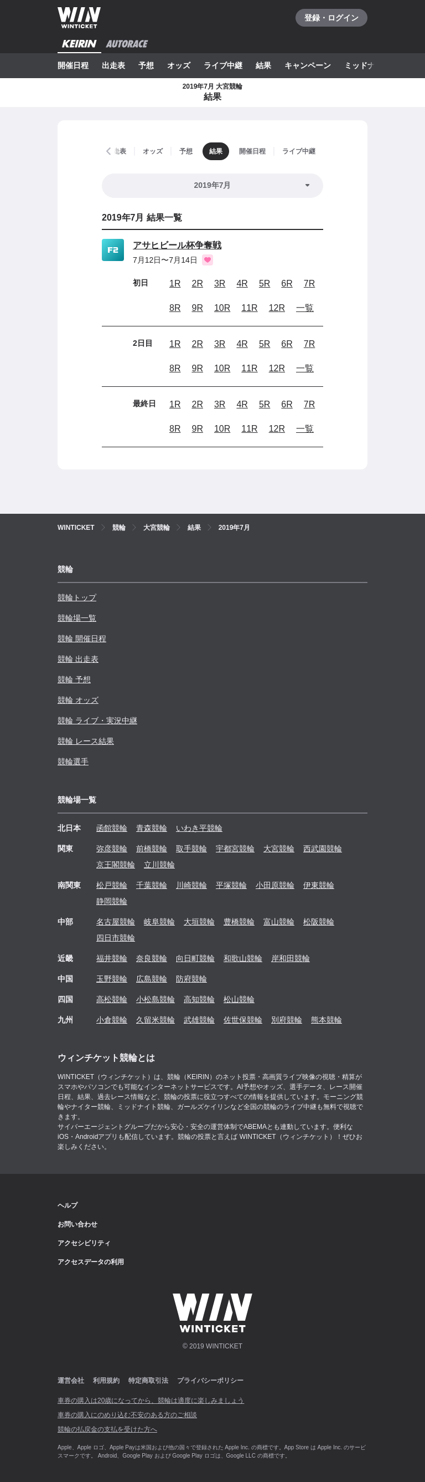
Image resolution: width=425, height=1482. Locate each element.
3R (219, 283)
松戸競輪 (111, 885)
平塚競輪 (231, 885)
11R (249, 308)
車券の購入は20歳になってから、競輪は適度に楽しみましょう (151, 1400)
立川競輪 (159, 864)
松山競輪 (239, 999)
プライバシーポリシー (210, 1380)
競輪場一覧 (77, 618)
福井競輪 (111, 958)
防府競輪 (191, 978)
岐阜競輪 (159, 921)
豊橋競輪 (239, 921)
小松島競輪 (155, 999)
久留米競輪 (155, 1019)
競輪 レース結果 (86, 741)
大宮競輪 (278, 848)
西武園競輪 (322, 848)
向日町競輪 (195, 958)
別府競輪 (286, 1019)
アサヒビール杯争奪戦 (177, 245)
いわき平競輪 (199, 828)
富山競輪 (278, 921)
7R (309, 283)
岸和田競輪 (290, 958)
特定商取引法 (148, 1380)
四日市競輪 (115, 937)
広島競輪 (151, 978)
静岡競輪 (111, 901)
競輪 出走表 (78, 659)
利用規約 (106, 1380)
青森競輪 (151, 828)
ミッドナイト (367, 65)
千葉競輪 (151, 885)
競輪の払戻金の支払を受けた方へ (107, 1429)
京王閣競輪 (115, 864)
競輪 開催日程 (82, 638)
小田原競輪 (275, 885)
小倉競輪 (111, 1019)
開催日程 (73, 65)
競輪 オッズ (78, 700)
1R (174, 283)
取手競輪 (191, 848)
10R (222, 308)
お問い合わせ (77, 1224)
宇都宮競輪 (235, 848)
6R (286, 283)
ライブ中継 (223, 65)
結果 (263, 65)
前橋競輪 (151, 848)
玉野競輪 (111, 978)
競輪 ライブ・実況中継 (97, 720)
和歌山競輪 (243, 958)
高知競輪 (199, 999)
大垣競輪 (199, 921)
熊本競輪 (326, 1019)
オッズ (178, 65)
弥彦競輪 (111, 848)
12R (277, 308)
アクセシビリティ (84, 1243)
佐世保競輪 (243, 1019)
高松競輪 (111, 999)
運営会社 (71, 1380)
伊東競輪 (318, 885)
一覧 (305, 308)
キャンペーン (307, 65)
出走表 (113, 65)
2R (197, 283)
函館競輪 (111, 828)
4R (241, 283)
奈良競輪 (151, 958)
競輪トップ (77, 597)
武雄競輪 (199, 1019)
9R (197, 308)
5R (264, 283)
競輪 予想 (74, 679)
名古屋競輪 (115, 921)
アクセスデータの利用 (91, 1262)
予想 (146, 65)
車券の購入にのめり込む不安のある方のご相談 (127, 1415)
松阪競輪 (318, 921)
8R (174, 308)
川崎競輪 (191, 885)
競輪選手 (73, 761)
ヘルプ (67, 1205)
